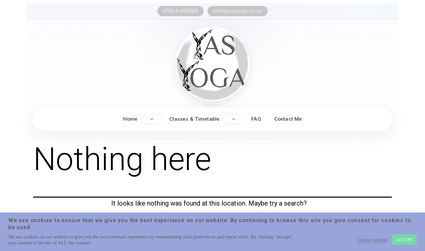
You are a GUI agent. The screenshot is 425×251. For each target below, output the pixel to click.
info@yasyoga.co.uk (237, 11)
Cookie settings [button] (372, 239)
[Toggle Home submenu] (151, 119)
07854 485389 (180, 11)
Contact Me (288, 119)
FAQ (256, 119)
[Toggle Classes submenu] (233, 119)
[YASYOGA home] (212, 64)
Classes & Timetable (194, 119)
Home (130, 119)
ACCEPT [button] (404, 239)
